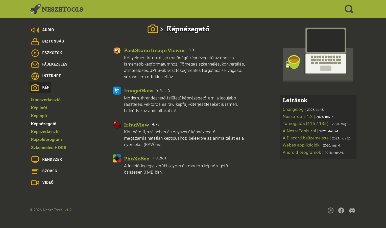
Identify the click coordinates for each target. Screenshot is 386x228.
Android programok (313, 152)
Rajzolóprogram (46, 139)
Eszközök (46, 53)
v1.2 (68, 210)
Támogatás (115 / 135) (317, 123)
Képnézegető (43, 123)
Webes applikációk (312, 145)
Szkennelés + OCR (48, 147)
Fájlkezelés (49, 64)
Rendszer (46, 160)
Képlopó (39, 115)
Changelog (303, 109)
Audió (42, 30)
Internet (46, 76)
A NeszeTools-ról (311, 130)
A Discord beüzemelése (317, 137)
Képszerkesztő (45, 131)
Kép (40, 88)
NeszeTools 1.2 (308, 116)
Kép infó (39, 107)
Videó (42, 183)
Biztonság (47, 41)
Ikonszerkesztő (46, 99)
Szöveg (44, 171)
